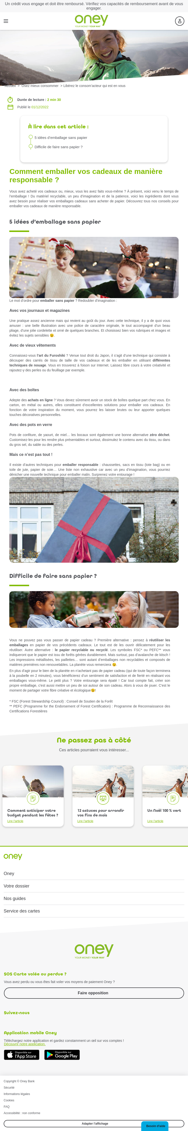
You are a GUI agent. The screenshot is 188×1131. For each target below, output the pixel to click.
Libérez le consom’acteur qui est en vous (94, 86)
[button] (154, 1126)
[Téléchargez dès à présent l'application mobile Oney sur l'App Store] (21, 1055)
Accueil (10, 86)
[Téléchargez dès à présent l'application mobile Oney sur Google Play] (62, 1055)
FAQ (7, 1106)
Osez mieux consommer (40, 86)
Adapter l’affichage (95, 1123)
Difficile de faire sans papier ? (59, 147)
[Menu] (6, 21)
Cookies (9, 1100)
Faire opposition (93, 993)
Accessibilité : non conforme (22, 1113)
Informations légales (17, 1094)
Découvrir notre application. (25, 1044)
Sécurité (9, 1087)
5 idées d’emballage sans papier (61, 137)
